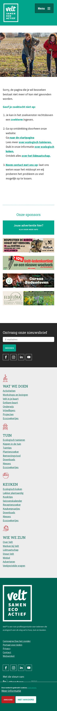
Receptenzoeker (12, 504)
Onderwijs (8, 406)
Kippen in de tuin (12, 444)
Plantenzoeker (11, 451)
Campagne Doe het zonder (17, 641)
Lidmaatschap (10, 549)
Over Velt (8, 542)
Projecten (8, 414)
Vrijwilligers (9, 410)
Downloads (9, 459)
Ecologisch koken (12, 489)
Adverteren (9, 561)
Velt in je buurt (11, 398)
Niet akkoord (26, 701)
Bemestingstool (12, 455)
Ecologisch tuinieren (14, 440)
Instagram (13, 357)
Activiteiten (9, 390)
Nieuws (7, 463)
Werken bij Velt (11, 546)
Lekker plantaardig (13, 493)
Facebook (6, 357)
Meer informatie (11, 692)
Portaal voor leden (12, 644)
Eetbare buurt (10, 402)
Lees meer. (32, 689)
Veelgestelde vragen (14, 565)
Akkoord (8, 701)
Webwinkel (9, 656)
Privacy (6, 648)
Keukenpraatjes (11, 508)
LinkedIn (21, 357)
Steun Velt (8, 553)
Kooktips (8, 496)
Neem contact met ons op (22, 165)
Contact (7, 652)
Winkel (6, 557)
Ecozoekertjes (11, 418)
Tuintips (7, 447)
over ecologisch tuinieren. (35, 142)
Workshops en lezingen (15, 394)
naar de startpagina (21, 137)
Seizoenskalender (12, 500)
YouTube (29, 357)
